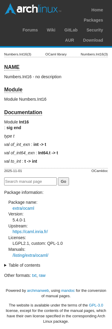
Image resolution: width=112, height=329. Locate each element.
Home (97, 9)
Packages (93, 20)
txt (34, 275)
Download (93, 40)
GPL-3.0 (96, 305)
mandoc (68, 290)
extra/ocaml (23, 208)
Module (13, 90)
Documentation (23, 112)
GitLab (70, 30)
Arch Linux (32, 9)
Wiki (51, 30)
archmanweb (38, 290)
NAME (12, 67)
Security (95, 30)
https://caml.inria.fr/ (30, 231)
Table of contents (24, 265)
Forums (30, 30)
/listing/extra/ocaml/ (30, 255)
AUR (69, 40)
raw (42, 275)
